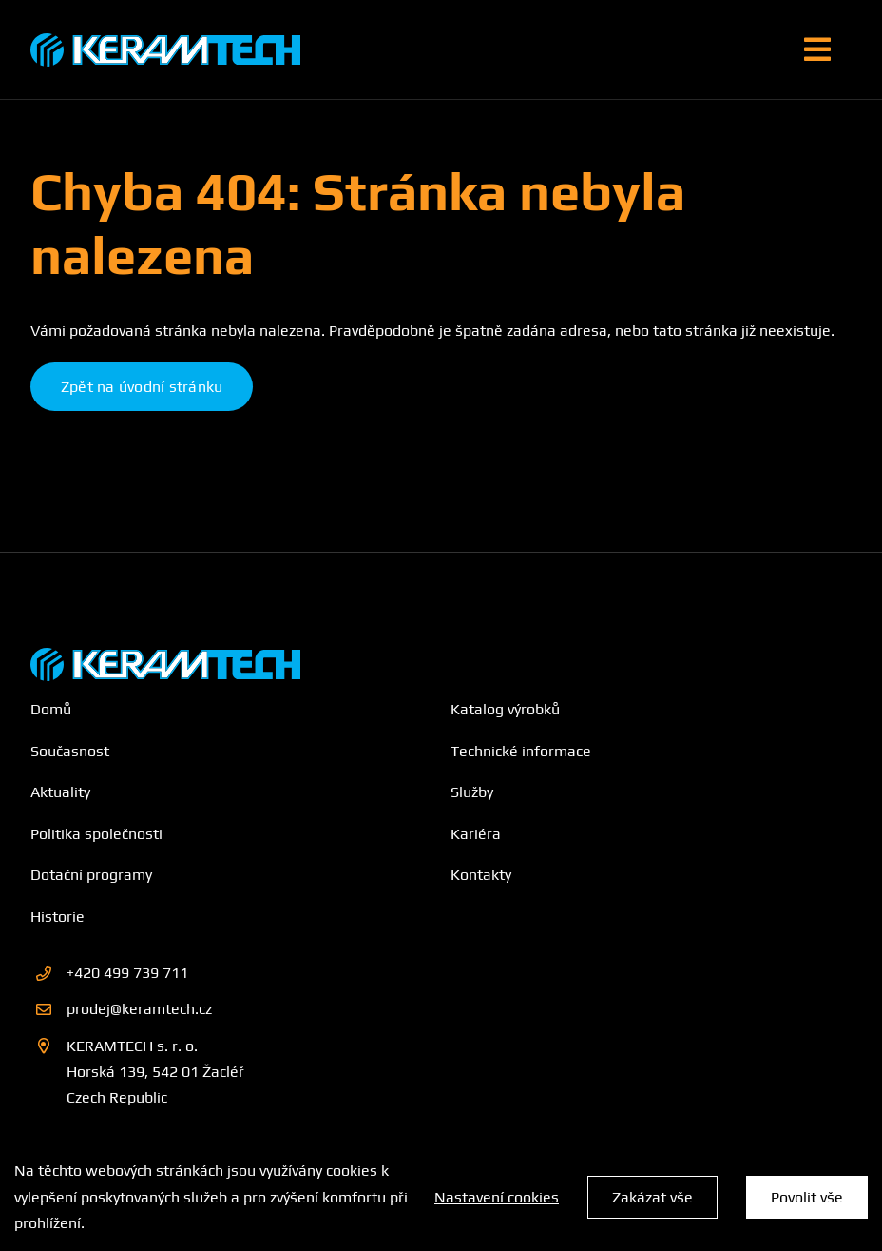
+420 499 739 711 (127, 973)
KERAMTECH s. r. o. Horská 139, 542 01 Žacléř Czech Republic (155, 1071)
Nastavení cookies (496, 1197)
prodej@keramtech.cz (139, 1009)
